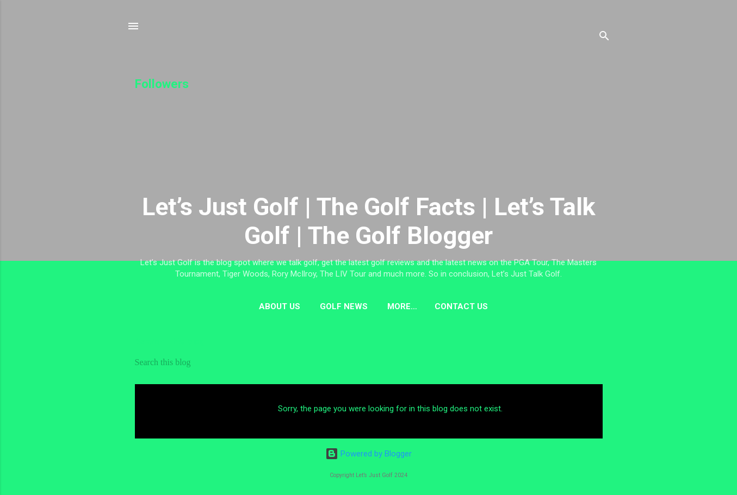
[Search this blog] (369, 362)
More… (402, 306)
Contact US (461, 306)
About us (279, 306)
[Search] (604, 37)
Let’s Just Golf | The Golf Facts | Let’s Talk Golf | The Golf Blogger (369, 221)
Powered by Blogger (368, 454)
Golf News (344, 306)
